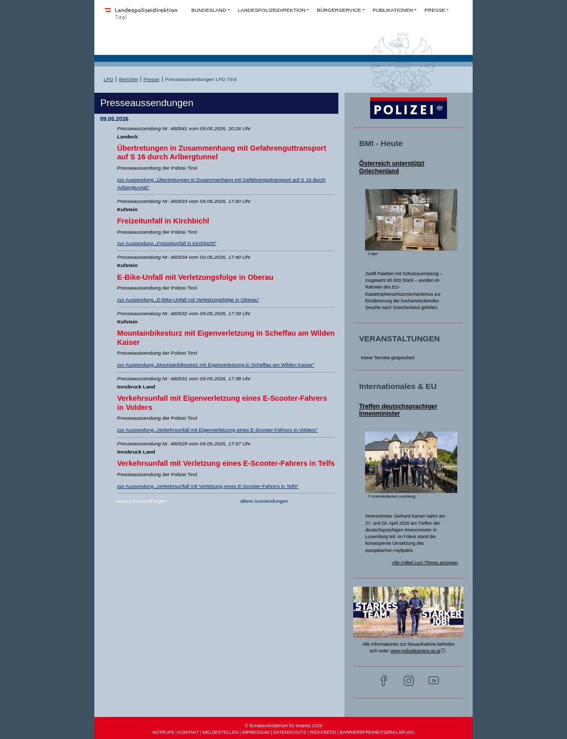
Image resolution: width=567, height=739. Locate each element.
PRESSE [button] (434, 10)
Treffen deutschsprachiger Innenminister (398, 410)
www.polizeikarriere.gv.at (415, 650)
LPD (108, 79)
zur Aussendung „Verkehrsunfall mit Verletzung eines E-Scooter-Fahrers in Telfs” (208, 486)
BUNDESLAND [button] (208, 10)
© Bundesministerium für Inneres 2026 (283, 725)
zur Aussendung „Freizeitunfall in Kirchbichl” (166, 243)
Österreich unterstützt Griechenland (391, 167)
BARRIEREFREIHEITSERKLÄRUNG (377, 732)
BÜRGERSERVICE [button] (339, 10)
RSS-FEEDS (323, 732)
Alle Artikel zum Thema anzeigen (425, 562)
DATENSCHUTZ (290, 732)
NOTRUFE (163, 732)
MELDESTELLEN (220, 732)
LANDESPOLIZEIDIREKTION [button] (272, 10)
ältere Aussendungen (264, 501)
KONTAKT (188, 732)
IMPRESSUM (255, 732)
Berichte (128, 79)
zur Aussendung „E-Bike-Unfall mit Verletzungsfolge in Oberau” (188, 299)
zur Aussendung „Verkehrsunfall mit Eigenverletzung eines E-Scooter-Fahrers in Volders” (217, 430)
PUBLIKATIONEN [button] (393, 10)
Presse (151, 79)
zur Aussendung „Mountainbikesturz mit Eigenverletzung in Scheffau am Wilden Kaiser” (215, 364)
